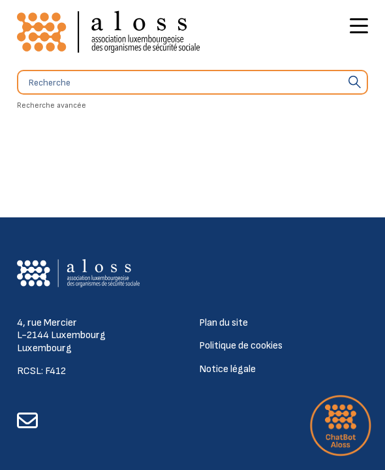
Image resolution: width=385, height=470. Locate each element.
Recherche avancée (51, 105)
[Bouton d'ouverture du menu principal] (359, 27)
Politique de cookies (241, 345)
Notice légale (227, 369)
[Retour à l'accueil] (108, 32)
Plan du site (223, 323)
